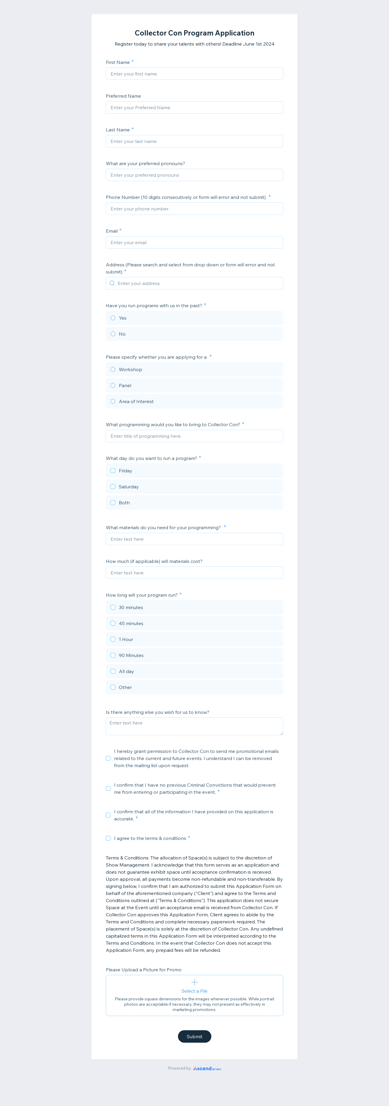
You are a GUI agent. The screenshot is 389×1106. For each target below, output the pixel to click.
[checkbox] (194, 471)
